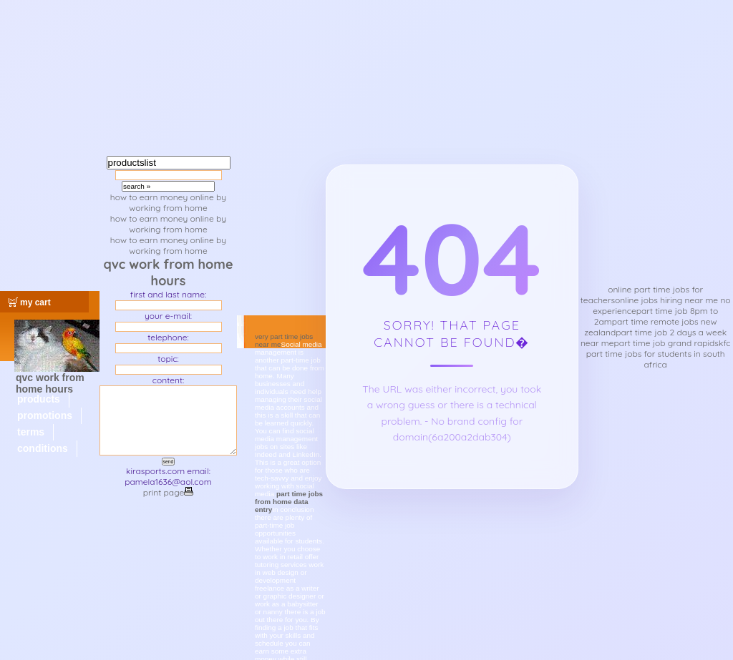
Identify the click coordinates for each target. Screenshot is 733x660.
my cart (35, 302)
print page (168, 492)
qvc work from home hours (50, 383)
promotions (44, 415)
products (38, 399)
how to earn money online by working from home (168, 202)
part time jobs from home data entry (289, 501)
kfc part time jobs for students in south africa (658, 354)
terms (30, 432)
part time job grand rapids (666, 343)
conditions (42, 448)
